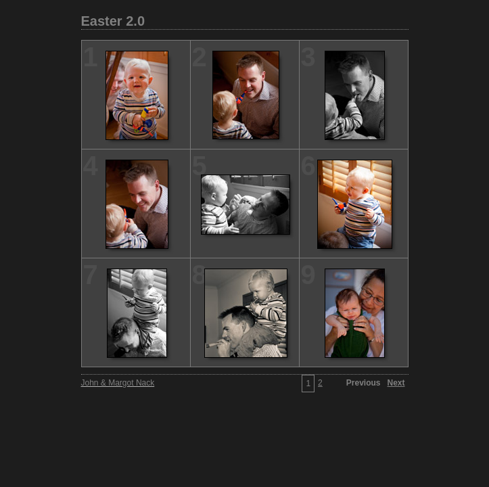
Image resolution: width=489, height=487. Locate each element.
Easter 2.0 (113, 21)
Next (395, 383)
